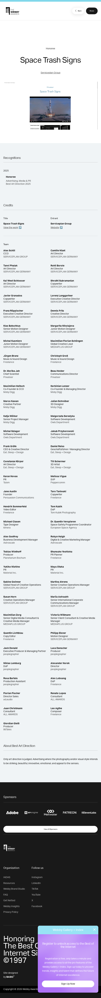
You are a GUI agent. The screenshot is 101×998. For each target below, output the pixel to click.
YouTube (36, 895)
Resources (9, 883)
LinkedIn (36, 883)
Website (55, 227)
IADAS (6, 877)
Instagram (37, 877)
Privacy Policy (10, 912)
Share (92, 11)
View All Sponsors (50, 829)
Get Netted (9, 900)
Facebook (37, 906)
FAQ (5, 895)
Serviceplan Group (50, 73)
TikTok (35, 889)
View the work (10, 227)
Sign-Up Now (68, 984)
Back (78, 10)
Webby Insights (11, 906)
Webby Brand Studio (14, 889)
